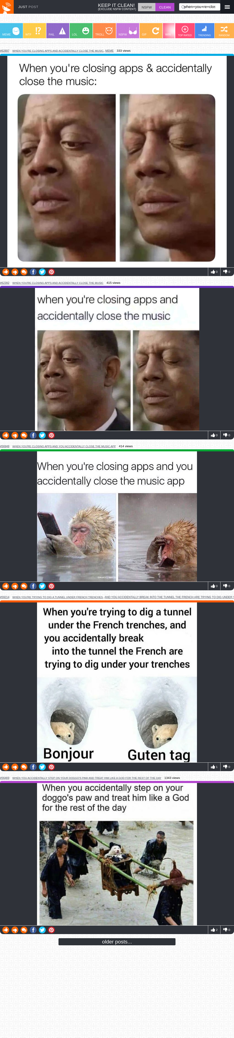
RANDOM (224, 31)
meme (109, 50)
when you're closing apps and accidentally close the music (58, 282)
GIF (150, 31)
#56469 (4, 778)
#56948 (4, 446)
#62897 (4, 50)
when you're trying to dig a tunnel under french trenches (57, 597)
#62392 (4, 283)
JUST (28, 7)
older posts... (117, 942)
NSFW (128, 31)
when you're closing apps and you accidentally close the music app (64, 446)
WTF (33, 31)
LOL (80, 31)
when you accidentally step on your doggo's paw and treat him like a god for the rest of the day (86, 777)
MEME (10, 31)
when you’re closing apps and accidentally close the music (58, 50)
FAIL (57, 31)
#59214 (4, 597)
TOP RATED (185, 31)
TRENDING (204, 31)
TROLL (103, 31)
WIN (174, 31)
